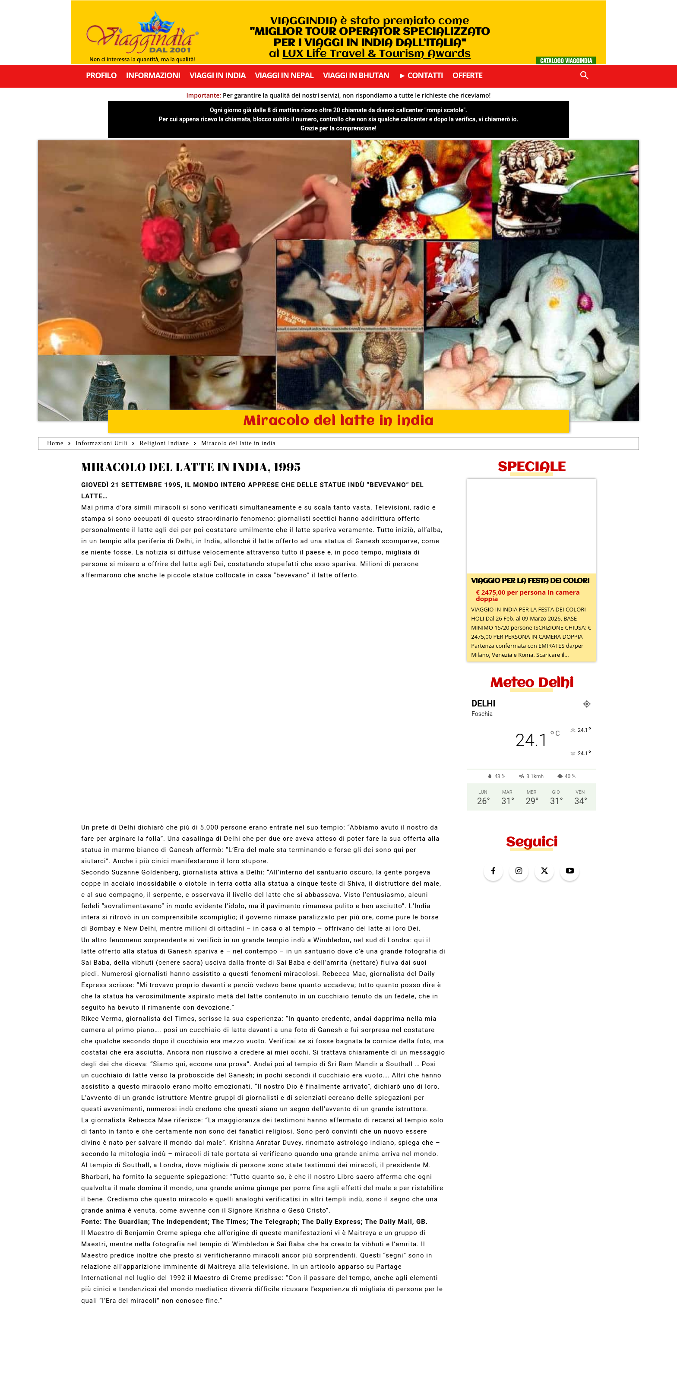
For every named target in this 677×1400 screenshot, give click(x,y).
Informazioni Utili (101, 443)
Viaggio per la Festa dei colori (530, 581)
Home (55, 443)
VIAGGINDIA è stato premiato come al (370, 38)
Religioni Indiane (164, 443)
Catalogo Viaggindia (566, 60)
